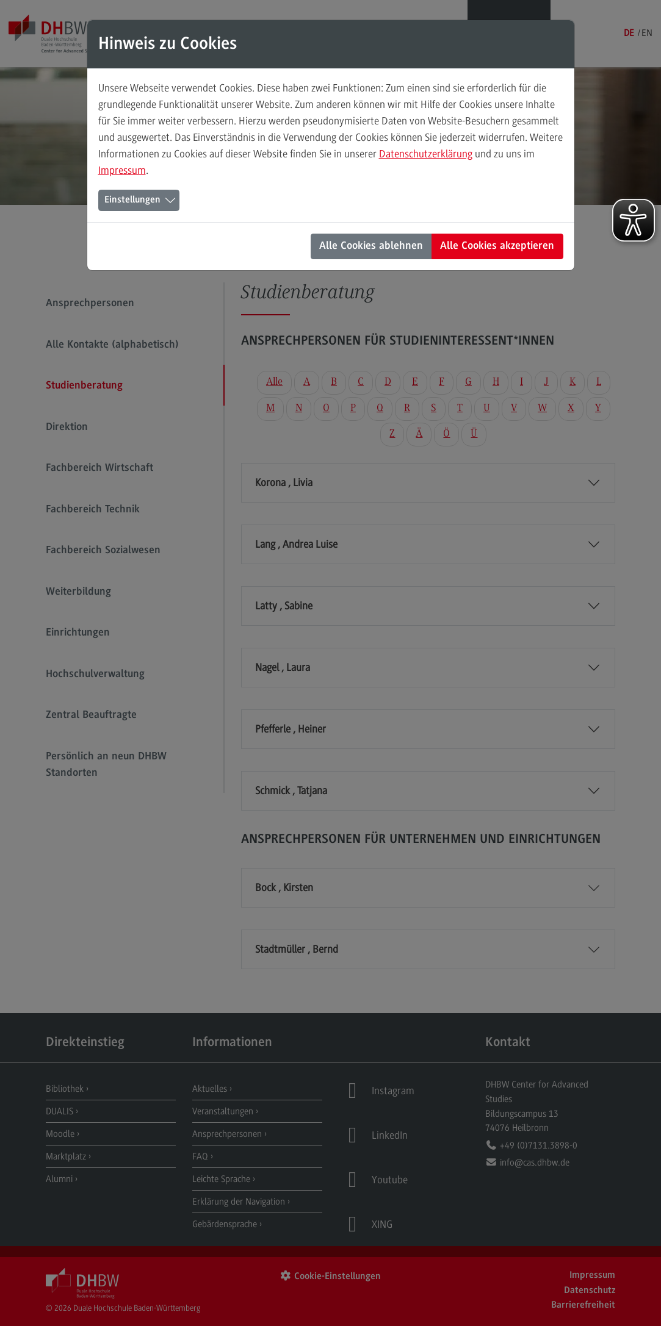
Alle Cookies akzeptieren (497, 246)
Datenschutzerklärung (425, 154)
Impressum (122, 170)
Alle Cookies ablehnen (371, 246)
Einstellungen (132, 200)
